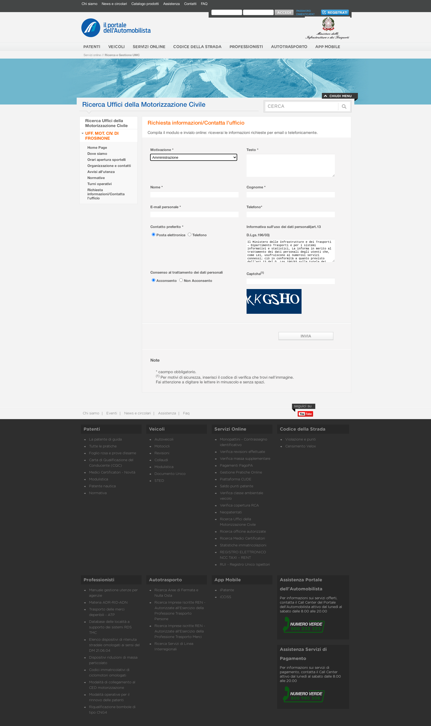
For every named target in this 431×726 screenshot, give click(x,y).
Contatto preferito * (166, 227)
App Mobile (227, 580)
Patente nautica (102, 486)
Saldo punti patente (236, 486)
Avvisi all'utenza (101, 172)
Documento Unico (170, 474)
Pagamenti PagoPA (236, 466)
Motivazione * (161, 150)
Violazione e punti (300, 439)
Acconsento (167, 281)
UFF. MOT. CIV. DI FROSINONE (101, 136)
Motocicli (162, 446)
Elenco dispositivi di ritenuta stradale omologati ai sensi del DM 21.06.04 (114, 645)
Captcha (255, 274)
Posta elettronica (171, 235)
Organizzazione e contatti (109, 166)
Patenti (92, 429)
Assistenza (171, 4)
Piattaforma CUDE (236, 479)
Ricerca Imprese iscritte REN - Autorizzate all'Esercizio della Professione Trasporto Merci (179, 631)
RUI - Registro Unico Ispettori (245, 564)
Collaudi (161, 460)
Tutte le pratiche (103, 446)
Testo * (252, 150)
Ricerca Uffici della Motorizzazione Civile (106, 123)
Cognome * (256, 187)
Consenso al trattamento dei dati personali (186, 272)
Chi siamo (89, 4)
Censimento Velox (300, 446)
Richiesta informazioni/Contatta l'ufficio (106, 194)
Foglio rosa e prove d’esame (112, 453)
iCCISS (225, 597)
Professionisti (99, 580)
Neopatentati (231, 512)
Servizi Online (230, 429)
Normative (96, 178)
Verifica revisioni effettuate (242, 452)
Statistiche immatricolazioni (243, 545)
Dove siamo (97, 154)
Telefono (199, 235)
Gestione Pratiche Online (241, 472)
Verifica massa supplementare (245, 459)
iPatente (227, 590)
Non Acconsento (198, 281)
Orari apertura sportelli (106, 160)
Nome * (156, 187)
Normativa (98, 493)
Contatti (190, 4)
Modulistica (98, 479)
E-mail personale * (165, 207)
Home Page (97, 147)
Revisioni (161, 453)
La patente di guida (105, 439)
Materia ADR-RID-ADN (108, 602)
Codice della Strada (302, 429)
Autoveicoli (163, 439)
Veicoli (157, 429)
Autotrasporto (165, 580)
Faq (185, 413)
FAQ (204, 4)
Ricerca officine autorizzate (243, 532)
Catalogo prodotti (145, 4)
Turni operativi (99, 184)
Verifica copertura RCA (239, 505)
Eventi (111, 413)
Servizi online (92, 55)
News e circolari (114, 4)
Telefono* (254, 207)
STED (159, 481)
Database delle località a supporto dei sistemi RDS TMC (110, 627)
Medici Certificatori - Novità (112, 472)
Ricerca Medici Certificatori (242, 538)
